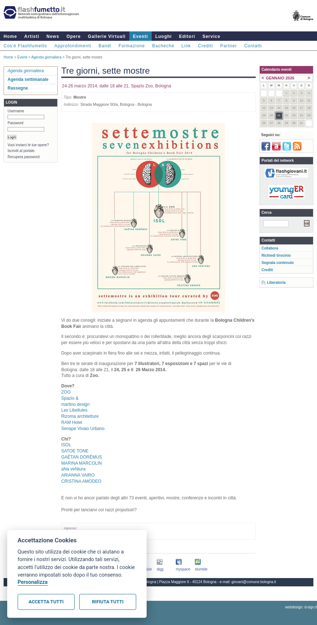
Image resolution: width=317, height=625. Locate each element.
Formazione (132, 45)
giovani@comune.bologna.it (254, 582)
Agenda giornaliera (46, 57)
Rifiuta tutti (108, 601)
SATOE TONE (75, 450)
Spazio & (70, 398)
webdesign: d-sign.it (301, 607)
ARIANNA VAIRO (77, 475)
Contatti (253, 45)
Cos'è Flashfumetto (25, 45)
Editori (187, 36)
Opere (73, 36)
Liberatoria (276, 283)
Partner (228, 45)
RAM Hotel (71, 422)
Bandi (104, 45)
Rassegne (18, 88)
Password (15, 123)
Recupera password (24, 157)
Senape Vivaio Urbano (82, 428)
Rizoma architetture (80, 416)
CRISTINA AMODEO (81, 481)
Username (16, 111)
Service (211, 36)
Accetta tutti (45, 601)
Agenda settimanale (28, 79)
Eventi (140, 36)
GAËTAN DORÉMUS (81, 457)
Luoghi (163, 36)
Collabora (270, 248)
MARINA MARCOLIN (81, 463)
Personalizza (33, 582)
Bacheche (163, 45)
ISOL (66, 444)
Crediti (205, 45)
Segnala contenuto (278, 263)
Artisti (31, 36)
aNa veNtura (73, 469)
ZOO (66, 392)
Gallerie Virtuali (107, 36)
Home (10, 36)
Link (186, 45)
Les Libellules (74, 410)
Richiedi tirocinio (276, 255)
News (52, 36)
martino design (75, 404)
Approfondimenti (72, 45)
